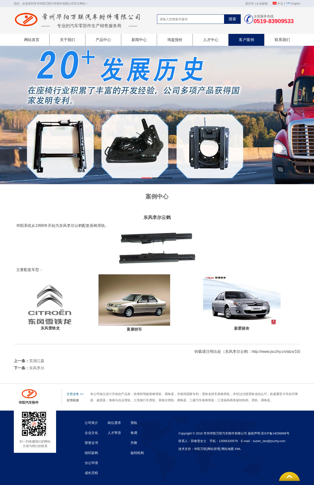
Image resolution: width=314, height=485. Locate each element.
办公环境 (91, 463)
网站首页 (31, 40)
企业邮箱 (262, 3)
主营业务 (75, 394)
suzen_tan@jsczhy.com (269, 441)
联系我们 (282, 40)
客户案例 (246, 40)
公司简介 (91, 423)
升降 (134, 443)
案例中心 (157, 196)
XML (238, 449)
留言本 (249, 3)
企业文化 (91, 433)
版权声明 (254, 433)
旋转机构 (137, 453)
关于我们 (67, 40)
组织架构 (91, 453)
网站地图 (227, 449)
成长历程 (91, 473)
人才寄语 (114, 433)
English (295, 3)
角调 (134, 433)
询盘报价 (175, 40)
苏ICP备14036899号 (275, 433)
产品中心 (103, 40)
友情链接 (73, 400)
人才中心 (210, 40)
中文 (280, 3)
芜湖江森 (36, 361)
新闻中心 (139, 40)
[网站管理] (213, 449)
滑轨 (134, 423)
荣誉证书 (91, 443)
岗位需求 (114, 423)
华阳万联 (200, 449)
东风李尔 (36, 368)
